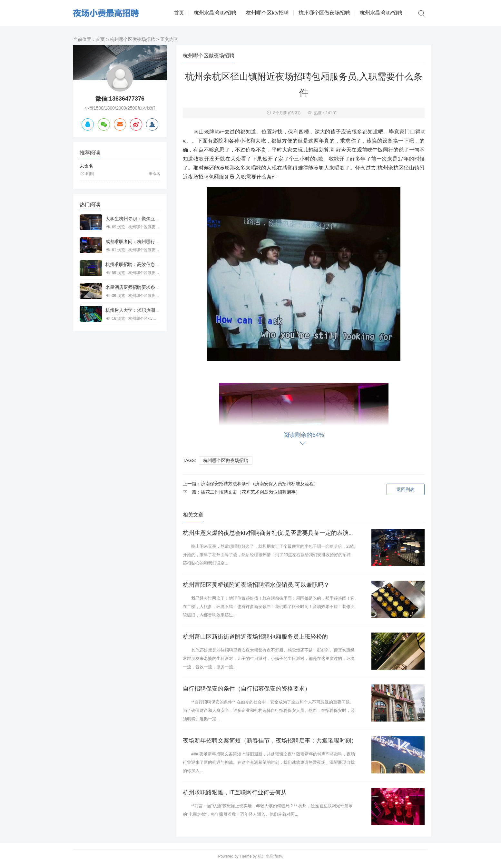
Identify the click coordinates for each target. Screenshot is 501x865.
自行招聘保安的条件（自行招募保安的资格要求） (246, 688)
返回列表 (406, 489)
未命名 (86, 166)
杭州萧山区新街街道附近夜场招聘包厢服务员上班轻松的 (255, 637)
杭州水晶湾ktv (270, 856)
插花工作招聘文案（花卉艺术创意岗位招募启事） (250, 492)
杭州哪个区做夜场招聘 (324, 12)
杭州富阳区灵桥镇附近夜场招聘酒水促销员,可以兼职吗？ (256, 585)
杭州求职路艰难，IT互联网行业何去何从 (235, 792)
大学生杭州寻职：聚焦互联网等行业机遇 (146, 218)
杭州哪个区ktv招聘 (267, 12)
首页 (179, 12)
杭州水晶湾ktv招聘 (215, 12)
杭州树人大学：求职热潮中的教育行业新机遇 (150, 310)
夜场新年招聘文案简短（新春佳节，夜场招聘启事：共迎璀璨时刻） (270, 740)
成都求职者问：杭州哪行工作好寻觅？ (143, 241)
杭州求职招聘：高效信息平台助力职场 (143, 264)
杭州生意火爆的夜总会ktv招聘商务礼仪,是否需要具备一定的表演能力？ (274, 533)
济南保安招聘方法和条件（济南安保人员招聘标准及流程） (259, 483)
